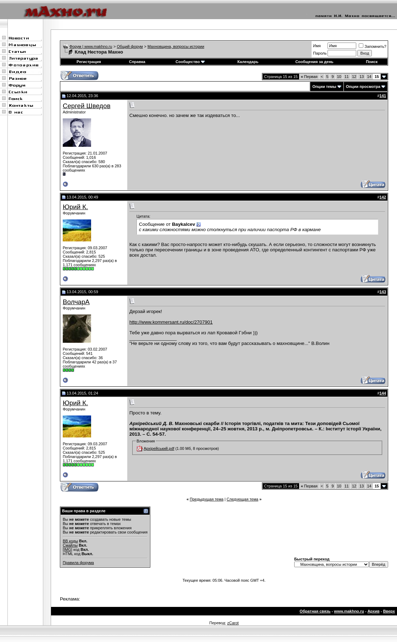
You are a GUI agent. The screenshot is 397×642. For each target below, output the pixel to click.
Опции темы (324, 86)
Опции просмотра (363, 86)
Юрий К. (75, 207)
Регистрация (89, 62)
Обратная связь (315, 611)
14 (369, 76)
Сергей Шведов (87, 106)
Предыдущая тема (206, 499)
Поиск (372, 62)
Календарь (247, 62)
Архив (374, 611)
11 (347, 76)
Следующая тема (242, 499)
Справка (137, 62)
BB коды (70, 541)
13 (361, 76)
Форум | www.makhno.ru (90, 46)
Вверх (389, 611)
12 (354, 76)
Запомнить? (372, 46)
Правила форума (78, 562)
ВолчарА (76, 302)
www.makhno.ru (349, 611)
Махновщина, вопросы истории (175, 46)
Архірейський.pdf (159, 448)
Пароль (319, 53)
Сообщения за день (314, 62)
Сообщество (190, 62)
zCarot (233, 623)
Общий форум (130, 46)
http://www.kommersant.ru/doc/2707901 (171, 322)
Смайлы (70, 545)
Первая (309, 76)
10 (339, 76)
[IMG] (67, 549)
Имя (316, 46)
